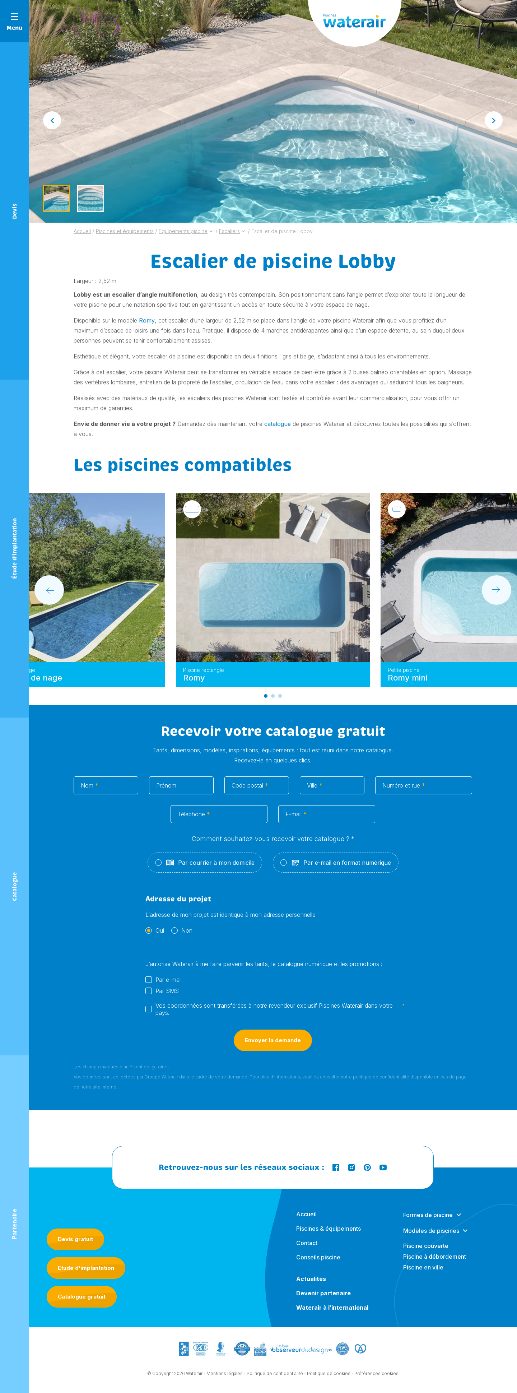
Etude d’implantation (86, 1267)
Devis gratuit (75, 1239)
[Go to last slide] (52, 120)
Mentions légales (224, 1375)
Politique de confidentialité (275, 1375)
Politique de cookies (328, 1375)
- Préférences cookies (375, 1375)
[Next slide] (494, 120)
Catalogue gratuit (82, 1296)
